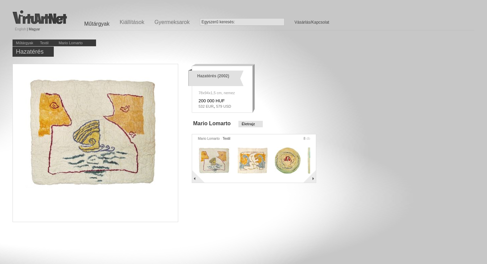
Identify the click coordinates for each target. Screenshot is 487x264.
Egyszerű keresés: (218, 22)
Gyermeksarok (172, 22)
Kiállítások (132, 22)
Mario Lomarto (71, 43)
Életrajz (248, 124)
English (20, 29)
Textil (44, 43)
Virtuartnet (40, 17)
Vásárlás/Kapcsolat (312, 22)
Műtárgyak (24, 43)
